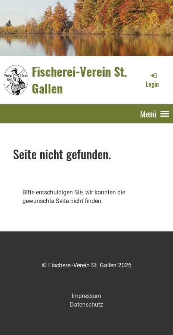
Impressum (86, 295)
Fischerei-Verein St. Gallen (79, 80)
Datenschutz (86, 304)
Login (152, 80)
